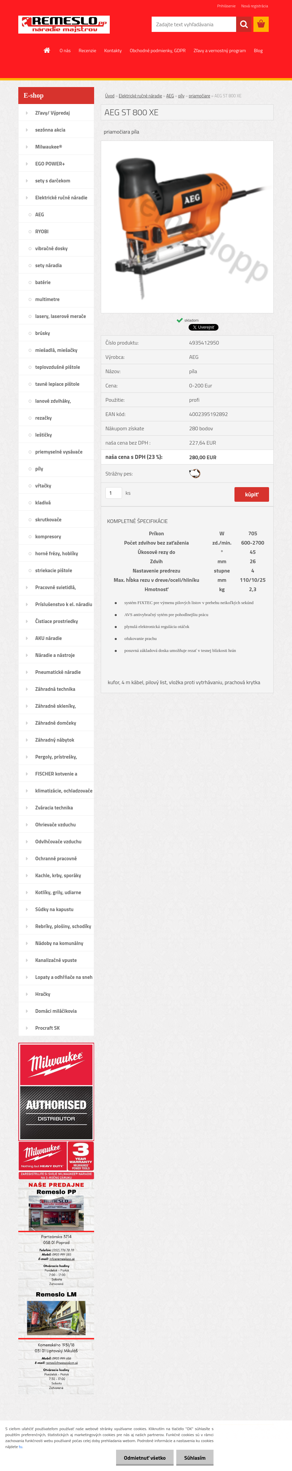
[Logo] (64, 24)
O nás (65, 50)
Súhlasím (194, 1458)
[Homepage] (47, 50)
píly (181, 95)
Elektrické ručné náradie (140, 95)
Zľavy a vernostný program (220, 50)
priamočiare (199, 95)
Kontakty (113, 50)
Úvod (109, 95)
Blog (258, 50)
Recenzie (87, 50)
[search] (243, 24)
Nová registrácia (254, 6)
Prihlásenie (226, 6)
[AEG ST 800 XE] (187, 144)
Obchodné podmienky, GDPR (158, 50)
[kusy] (113, 493)
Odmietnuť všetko (144, 1458)
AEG (170, 95)
